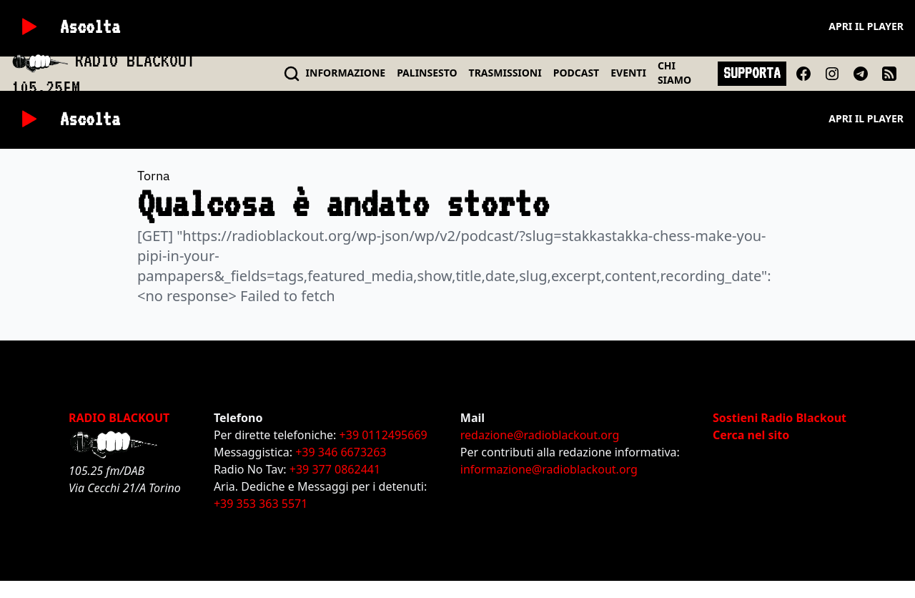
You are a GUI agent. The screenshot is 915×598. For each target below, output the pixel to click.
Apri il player (866, 26)
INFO (346, 72)
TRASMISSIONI (505, 72)
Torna (153, 175)
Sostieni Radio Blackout (779, 418)
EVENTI (628, 72)
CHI (674, 73)
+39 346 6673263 (340, 452)
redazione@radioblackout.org (539, 435)
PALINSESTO (427, 72)
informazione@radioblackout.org (549, 469)
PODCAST (576, 72)
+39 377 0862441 (335, 469)
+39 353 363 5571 (260, 503)
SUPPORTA (752, 73)
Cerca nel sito (751, 435)
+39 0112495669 (383, 435)
